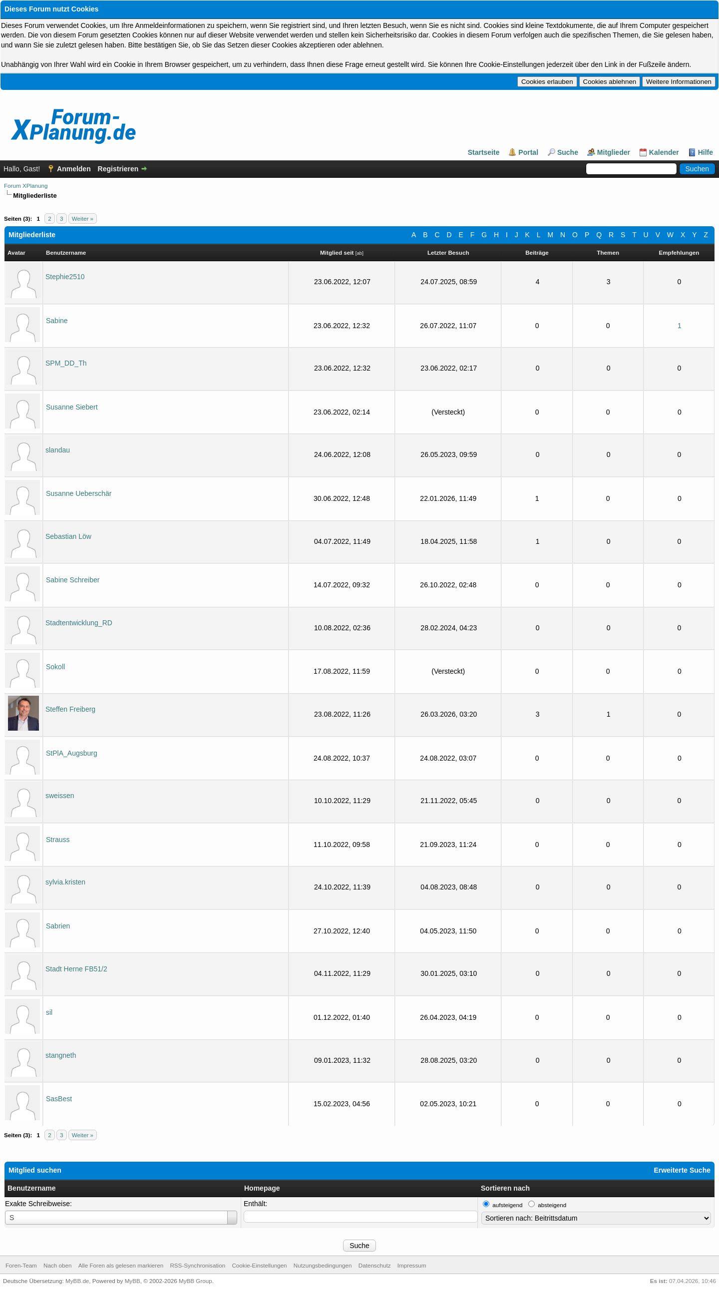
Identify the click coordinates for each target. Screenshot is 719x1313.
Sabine (57, 321)
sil (49, 1012)
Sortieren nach (505, 1188)
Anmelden (74, 169)
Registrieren (118, 169)
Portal (528, 152)
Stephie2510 (65, 277)
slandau (57, 450)
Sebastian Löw (68, 536)
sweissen (59, 796)
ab (359, 253)
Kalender (664, 152)
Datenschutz (375, 1265)
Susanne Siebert (72, 407)
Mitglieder (613, 152)
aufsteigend (507, 1205)
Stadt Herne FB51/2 (76, 969)
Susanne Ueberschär (79, 493)
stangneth (60, 1055)
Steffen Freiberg (70, 709)
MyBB (132, 1281)
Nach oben (57, 1265)
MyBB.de (77, 1281)
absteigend (552, 1205)
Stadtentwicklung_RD (78, 623)
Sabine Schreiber (72, 580)
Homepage (262, 1188)
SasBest (59, 1099)
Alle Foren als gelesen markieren (120, 1265)
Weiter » (82, 218)
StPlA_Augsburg (71, 753)
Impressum (411, 1265)
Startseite (484, 152)
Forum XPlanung (25, 185)
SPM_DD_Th (65, 363)
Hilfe (705, 152)
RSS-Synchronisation (197, 1265)
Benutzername (31, 1188)
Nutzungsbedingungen (323, 1265)
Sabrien (58, 926)
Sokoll (55, 667)
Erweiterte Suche (682, 1170)
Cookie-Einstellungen (259, 1265)
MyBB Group (195, 1281)
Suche (567, 152)
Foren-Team (21, 1265)
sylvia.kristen (65, 882)
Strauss (57, 840)
